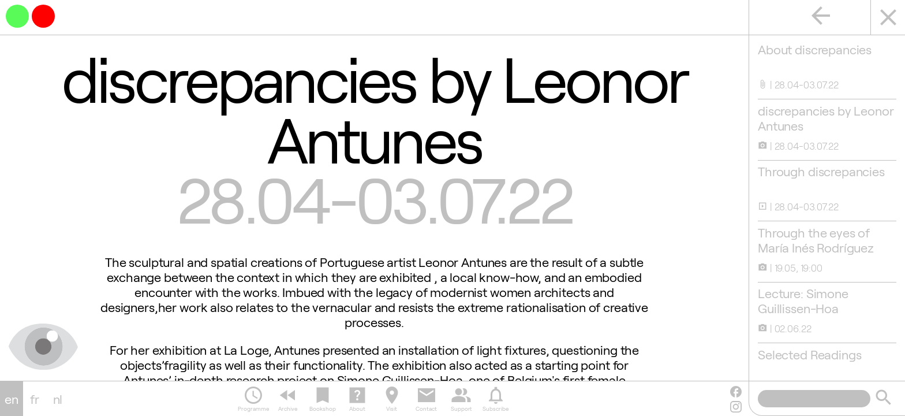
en (11, 398)
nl (58, 398)
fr (34, 398)
